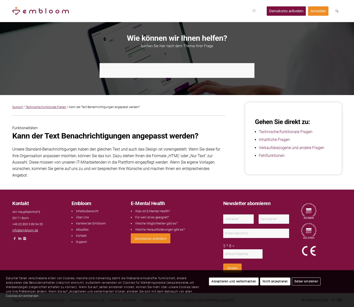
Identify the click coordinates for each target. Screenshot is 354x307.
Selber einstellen (306, 281)
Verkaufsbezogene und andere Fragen (291, 147)
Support (17, 107)
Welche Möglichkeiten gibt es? (156, 223)
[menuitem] (256, 11)
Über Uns (82, 217)
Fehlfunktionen (272, 155)
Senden (232, 268)
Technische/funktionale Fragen (46, 107)
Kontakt (81, 235)
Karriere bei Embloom (91, 223)
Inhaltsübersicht (87, 211)
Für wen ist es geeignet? (152, 217)
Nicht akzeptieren (275, 281)
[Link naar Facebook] (14, 240)
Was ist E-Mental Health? (152, 211)
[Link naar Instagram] (24, 240)
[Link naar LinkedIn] (19, 240)
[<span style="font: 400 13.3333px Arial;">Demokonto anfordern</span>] (150, 238)
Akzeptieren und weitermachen (233, 281)
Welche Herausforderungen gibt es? (160, 229)
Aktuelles (82, 229)
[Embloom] (40, 11)
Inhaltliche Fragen (274, 139)
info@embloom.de (25, 230)
